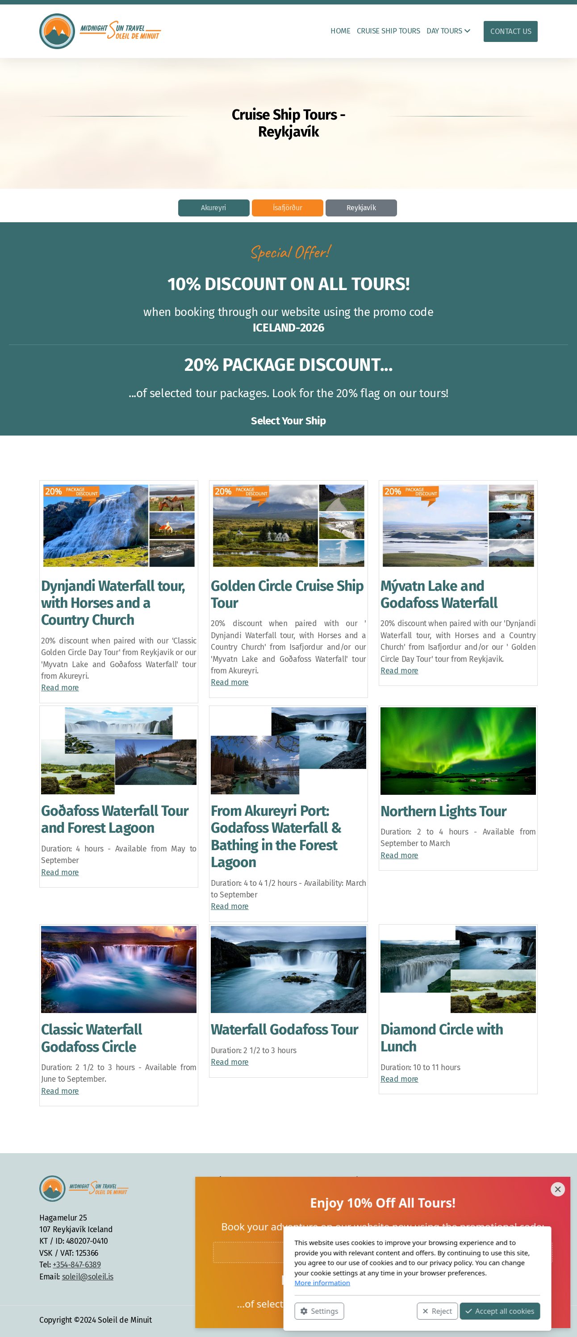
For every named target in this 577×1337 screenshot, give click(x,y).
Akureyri (213, 207)
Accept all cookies (371, 1311)
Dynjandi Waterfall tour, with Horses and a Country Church (113, 603)
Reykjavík (361, 207)
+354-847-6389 (76, 1265)
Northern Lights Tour (443, 811)
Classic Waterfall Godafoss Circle (91, 1038)
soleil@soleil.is (87, 1277)
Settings (190, 1311)
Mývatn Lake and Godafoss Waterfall (439, 594)
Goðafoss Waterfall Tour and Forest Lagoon (114, 819)
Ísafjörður (287, 207)
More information (194, 1282)
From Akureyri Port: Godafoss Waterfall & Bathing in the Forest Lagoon (276, 836)
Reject (308, 1311)
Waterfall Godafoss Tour (284, 1029)
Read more (60, 688)
